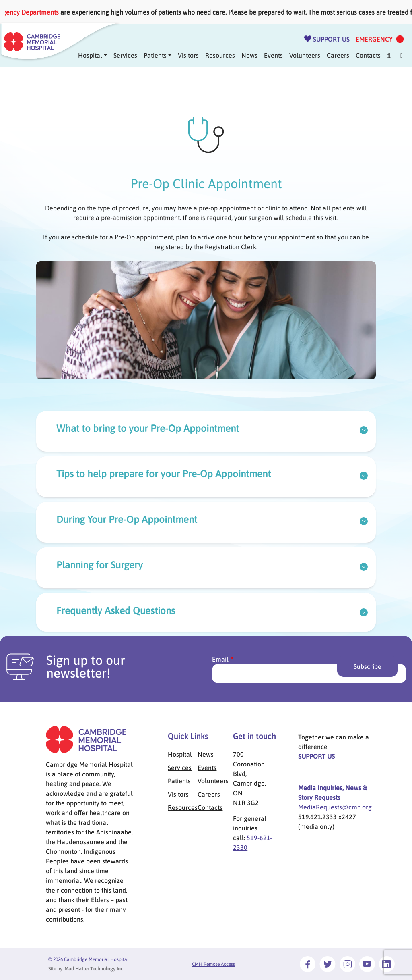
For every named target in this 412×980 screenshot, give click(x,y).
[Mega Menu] (401, 55)
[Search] (389, 55)
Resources (220, 55)
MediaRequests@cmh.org (335, 807)
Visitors (188, 55)
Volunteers (304, 55)
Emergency (374, 39)
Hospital (180, 754)
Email (220, 659)
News (249, 55)
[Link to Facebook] (307, 964)
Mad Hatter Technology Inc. (94, 969)
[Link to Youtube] (367, 964)
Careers (338, 55)
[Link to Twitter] (327, 964)
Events (273, 55)
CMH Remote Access (213, 964)
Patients (155, 55)
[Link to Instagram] (347, 964)
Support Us (331, 39)
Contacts (368, 55)
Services (125, 55)
